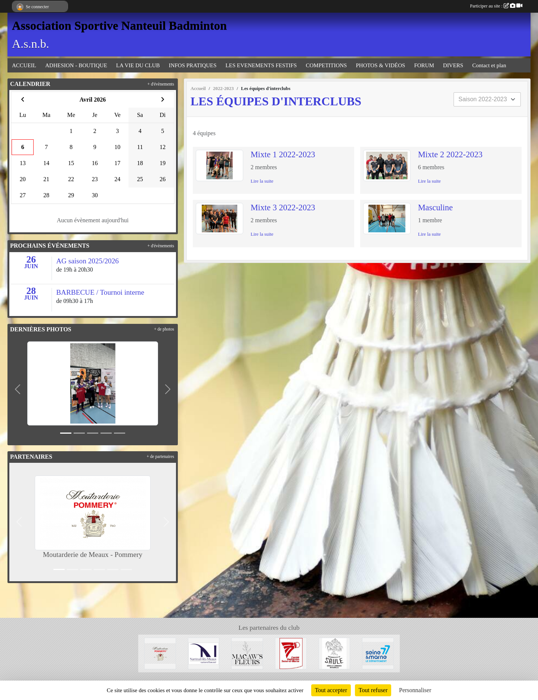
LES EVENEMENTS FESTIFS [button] (261, 65)
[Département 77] (378, 653)
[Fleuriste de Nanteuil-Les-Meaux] (247, 653)
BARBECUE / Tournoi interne (100, 292)
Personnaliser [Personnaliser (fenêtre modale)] (415, 690)
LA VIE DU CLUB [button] (138, 65)
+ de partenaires (160, 456)
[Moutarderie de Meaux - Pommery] (160, 653)
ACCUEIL (24, 65)
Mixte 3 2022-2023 (283, 207)
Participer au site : (496, 6)
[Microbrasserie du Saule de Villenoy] (334, 653)
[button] (17, 389)
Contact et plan (489, 65)
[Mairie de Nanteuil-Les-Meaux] (204, 653)
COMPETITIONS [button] (326, 65)
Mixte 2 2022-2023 (450, 154)
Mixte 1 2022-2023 (283, 154)
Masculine (435, 207)
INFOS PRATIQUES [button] (193, 65)
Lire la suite (262, 181)
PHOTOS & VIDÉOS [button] (380, 65)
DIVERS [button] (453, 65)
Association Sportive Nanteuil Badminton (119, 25)
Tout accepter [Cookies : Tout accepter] (331, 690)
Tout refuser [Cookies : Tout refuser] (373, 690)
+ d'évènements (161, 84)
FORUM (424, 65)
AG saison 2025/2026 (87, 261)
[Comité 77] (291, 653)
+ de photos (164, 329)
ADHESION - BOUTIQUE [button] (76, 65)
